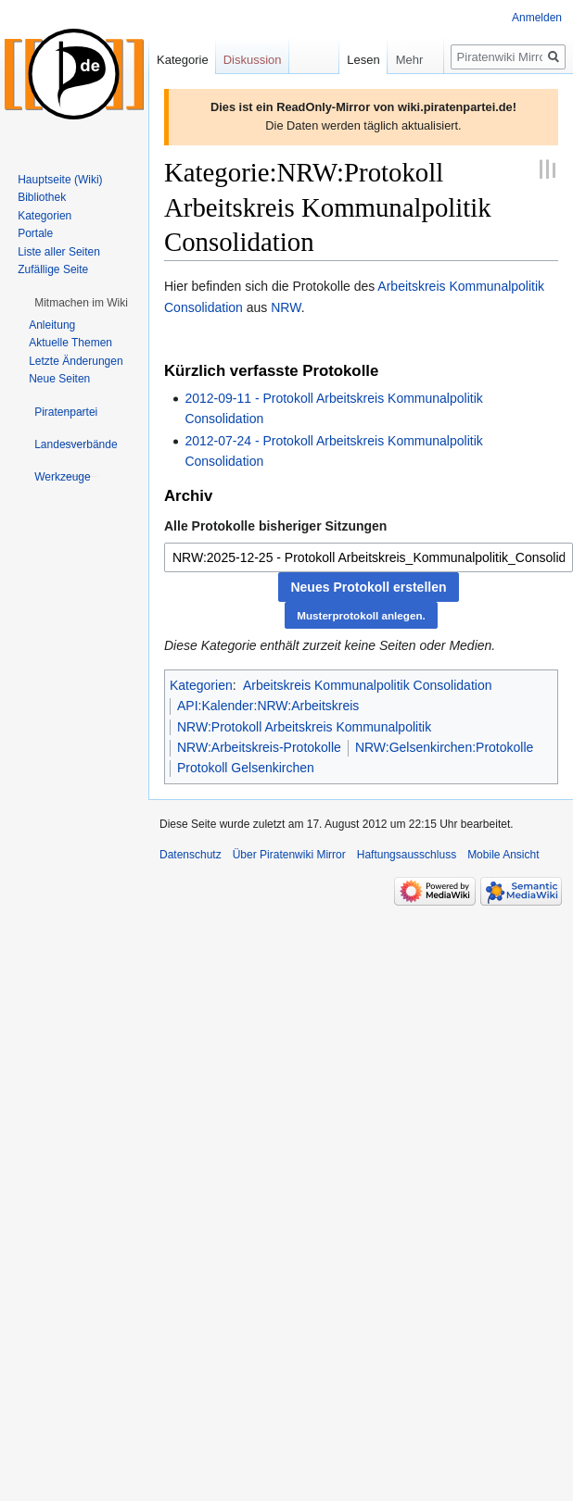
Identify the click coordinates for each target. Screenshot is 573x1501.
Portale (35, 233)
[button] (81, 302)
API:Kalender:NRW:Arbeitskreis (268, 705)
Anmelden (537, 17)
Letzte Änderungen (75, 361)
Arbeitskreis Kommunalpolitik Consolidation (367, 685)
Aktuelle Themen (70, 342)
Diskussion (252, 60)
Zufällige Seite (53, 269)
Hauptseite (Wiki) (60, 179)
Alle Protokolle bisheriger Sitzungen (275, 526)
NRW (285, 307)
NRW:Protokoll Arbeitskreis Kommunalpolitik (304, 726)
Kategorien (201, 685)
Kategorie (183, 60)
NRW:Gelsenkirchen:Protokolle (444, 747)
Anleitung (52, 325)
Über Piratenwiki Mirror (289, 854)
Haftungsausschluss (406, 854)
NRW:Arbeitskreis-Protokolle (259, 747)
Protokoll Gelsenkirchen (245, 767)
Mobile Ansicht (503, 854)
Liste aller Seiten (59, 251)
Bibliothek (42, 197)
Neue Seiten (59, 378)
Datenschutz (190, 854)
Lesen (341, 60)
